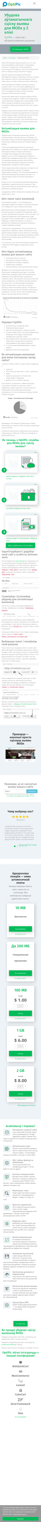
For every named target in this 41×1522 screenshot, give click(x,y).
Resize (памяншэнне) (22, 1237)
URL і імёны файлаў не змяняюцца (22, 1161)
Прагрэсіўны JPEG (20, 1302)
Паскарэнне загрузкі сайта (24, 1130)
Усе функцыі (20, 1323)
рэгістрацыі (20, 561)
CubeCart (20, 1392)
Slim (20, 1411)
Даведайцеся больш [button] (20, 1514)
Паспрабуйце (20, 929)
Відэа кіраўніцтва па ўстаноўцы (20, 545)
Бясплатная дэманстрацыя (24, 1286)
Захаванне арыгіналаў (22, 1253)
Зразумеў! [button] (20, 1518)
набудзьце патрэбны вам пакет (24, 704)
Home (5, 58)
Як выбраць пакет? (20, 934)
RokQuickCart (20, 1364)
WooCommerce (20, 1373)
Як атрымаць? (20, 973)
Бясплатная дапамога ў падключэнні (23, 1273)
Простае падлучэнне (21, 1205)
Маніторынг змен (20, 1190)
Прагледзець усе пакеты (26, 1105)
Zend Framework (20, 1401)
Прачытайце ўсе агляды (28, 845)
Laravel (20, 1383)
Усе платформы (20, 1417)
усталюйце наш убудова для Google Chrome (20, 796)
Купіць (20, 1013)
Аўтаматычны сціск (21, 1146)
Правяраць (32, 791)
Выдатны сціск (19, 1221)
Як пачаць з (12, 58)
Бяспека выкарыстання (23, 1174)
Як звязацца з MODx (20, 49)
